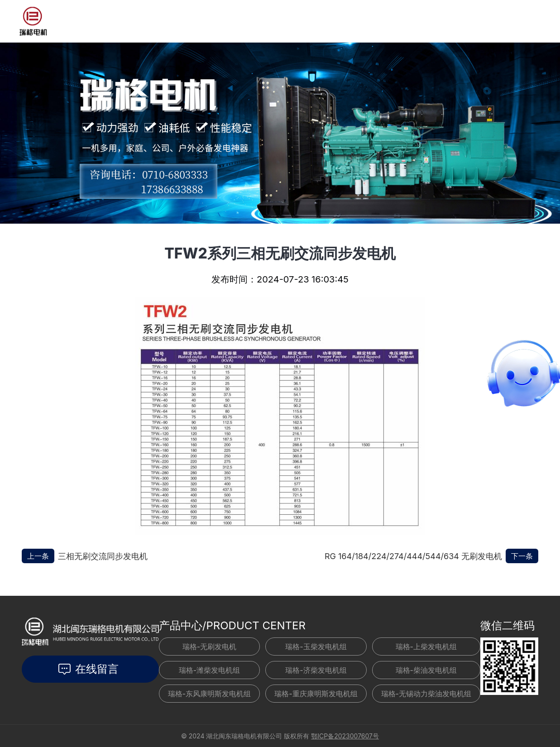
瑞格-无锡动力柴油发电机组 (426, 693)
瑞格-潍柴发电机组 (209, 670)
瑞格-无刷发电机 (209, 646)
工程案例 (262, 20)
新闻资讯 (209, 21)
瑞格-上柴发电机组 (426, 646)
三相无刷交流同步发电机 (103, 556)
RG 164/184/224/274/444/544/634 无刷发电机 (413, 556)
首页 (95, 21)
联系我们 (301, 19)
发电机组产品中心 (143, 21)
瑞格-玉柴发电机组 (315, 646)
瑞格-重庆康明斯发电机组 (315, 693)
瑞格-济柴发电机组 (315, 670)
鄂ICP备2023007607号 (345, 736)
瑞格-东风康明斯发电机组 (209, 693)
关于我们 (341, 15)
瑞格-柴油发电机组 (426, 670)
